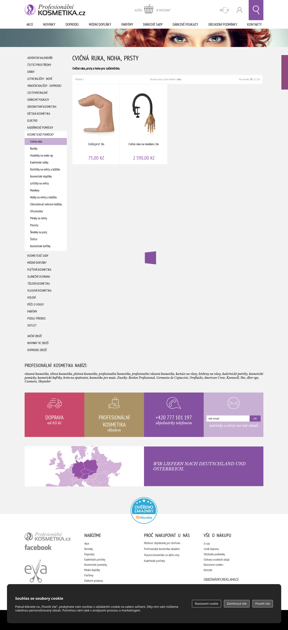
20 (251, 79)
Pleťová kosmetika (39, 270)
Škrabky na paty (38, 232)
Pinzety (34, 225)
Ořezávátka (36, 211)
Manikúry (34, 190)
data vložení (169, 79)
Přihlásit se (239, 10)
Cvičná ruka (36, 141)
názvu (160, 79)
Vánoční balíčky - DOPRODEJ (44, 86)
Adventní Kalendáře (40, 58)
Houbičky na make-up (41, 155)
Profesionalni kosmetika (144, 510)
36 (259, 79)
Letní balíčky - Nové (39, 79)
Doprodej (72, 24)
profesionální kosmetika (48, 536)
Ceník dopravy (211, 549)
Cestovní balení (37, 93)
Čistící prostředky (39, 65)
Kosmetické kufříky (40, 246)
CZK (224, 10)
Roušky (33, 148)
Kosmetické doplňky (41, 176)
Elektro (32, 121)
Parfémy (127, 24)
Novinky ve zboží (37, 343)
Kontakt (208, 570)
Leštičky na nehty (39, 183)
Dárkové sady (153, 24)
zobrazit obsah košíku (152, 10)
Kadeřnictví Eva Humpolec (36, 571)
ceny (179, 79)
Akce (29, 24)
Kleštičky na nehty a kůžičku (45, 169)
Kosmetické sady (37, 256)
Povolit (262, 604)
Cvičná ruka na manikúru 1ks (144, 124)
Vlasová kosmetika (39, 290)
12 (255, 79)
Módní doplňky (100, 24)
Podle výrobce (36, 318)
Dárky (31, 72)
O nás (207, 544)
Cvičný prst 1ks (96, 124)
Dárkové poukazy (185, 24)
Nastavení (206, 604)
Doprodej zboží (37, 350)
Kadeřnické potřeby (94, 560)
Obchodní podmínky (222, 24)
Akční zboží (34, 336)
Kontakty (254, 24)
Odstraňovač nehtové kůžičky (46, 204)
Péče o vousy (35, 304)
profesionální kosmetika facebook (38, 547)
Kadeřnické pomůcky (40, 128)
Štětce (33, 239)
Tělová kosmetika (38, 284)
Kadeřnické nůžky (39, 162)
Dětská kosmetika (38, 114)
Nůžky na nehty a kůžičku (43, 197)
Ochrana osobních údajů (216, 560)
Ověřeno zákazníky (284, 72)
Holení (31, 297)
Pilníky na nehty (38, 218)
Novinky (49, 24)
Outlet (32, 325)
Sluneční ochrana (38, 277)
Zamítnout (236, 604)
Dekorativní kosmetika (41, 107)
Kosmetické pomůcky (40, 134)
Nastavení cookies (213, 565)
